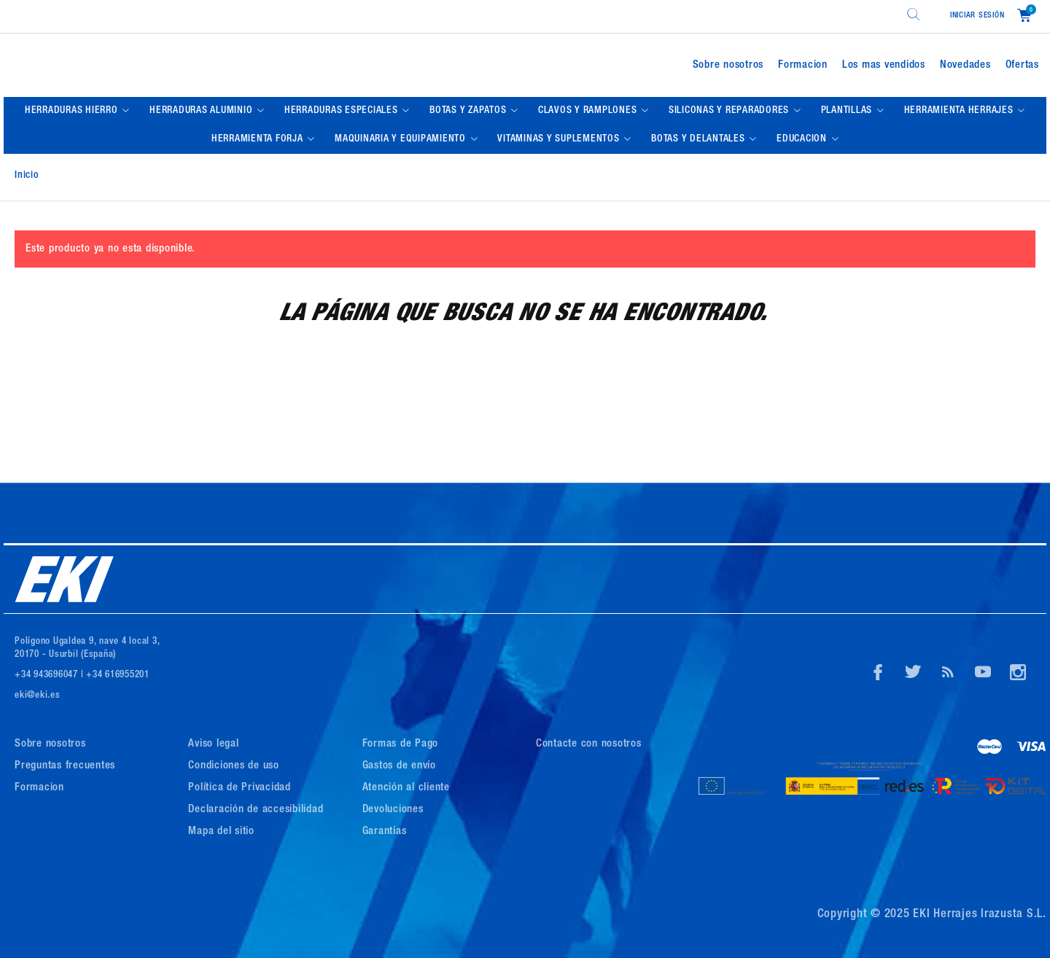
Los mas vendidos (883, 65)
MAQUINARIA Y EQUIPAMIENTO (402, 139)
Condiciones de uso (233, 765)
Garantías (384, 831)
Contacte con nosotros (589, 744)
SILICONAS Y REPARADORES (730, 111)
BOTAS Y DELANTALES (699, 139)
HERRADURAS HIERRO (73, 111)
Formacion (803, 65)
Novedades (965, 65)
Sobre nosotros (728, 65)
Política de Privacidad (239, 787)
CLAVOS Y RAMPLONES (588, 111)
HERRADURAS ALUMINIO (202, 111)
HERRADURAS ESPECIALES (342, 111)
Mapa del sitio (221, 831)
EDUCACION (803, 139)
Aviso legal (213, 744)
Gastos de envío (399, 765)
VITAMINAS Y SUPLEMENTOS (559, 139)
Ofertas (1022, 65)
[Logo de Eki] (178, 65)
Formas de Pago (400, 744)
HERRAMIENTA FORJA (258, 139)
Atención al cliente (406, 787)
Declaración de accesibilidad (255, 809)
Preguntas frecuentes (65, 765)
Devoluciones (393, 809)
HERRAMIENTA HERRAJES (960, 111)
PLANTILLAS (848, 111)
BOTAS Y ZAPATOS (469, 111)
